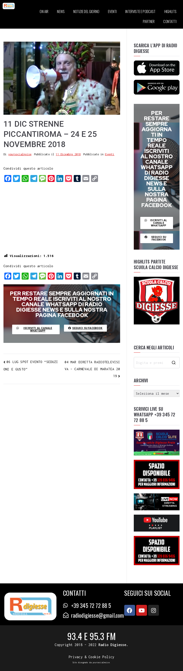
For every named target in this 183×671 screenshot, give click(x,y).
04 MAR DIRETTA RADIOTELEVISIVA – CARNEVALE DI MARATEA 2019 (92, 369)
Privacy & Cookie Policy (91, 657)
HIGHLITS (170, 11)
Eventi (109, 154)
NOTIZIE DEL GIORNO (86, 11)
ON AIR (44, 11)
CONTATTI (169, 21)
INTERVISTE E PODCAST (140, 11)
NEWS (61, 11)
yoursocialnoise (20, 154)
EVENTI (112, 11)
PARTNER (149, 21)
